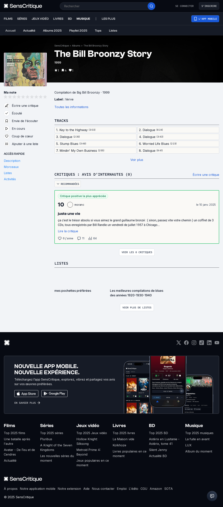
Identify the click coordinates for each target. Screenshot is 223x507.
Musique (194, 425)
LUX (188, 445)
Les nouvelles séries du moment (57, 458)
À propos (11, 489)
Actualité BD (158, 456)
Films (9, 425)
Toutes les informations (71, 107)
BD (152, 425)
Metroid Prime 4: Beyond (88, 452)
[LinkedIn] (209, 344)
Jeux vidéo (87, 425)
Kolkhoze (119, 445)
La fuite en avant (197, 439)
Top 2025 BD (158, 433)
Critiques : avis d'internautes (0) (93, 174)
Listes (61, 263)
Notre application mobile (37, 489)
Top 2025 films (14, 433)
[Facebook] (186, 344)
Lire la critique (68, 231)
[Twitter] (178, 344)
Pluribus (46, 439)
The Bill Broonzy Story (95, 45)
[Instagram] (194, 344)
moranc (79, 204)
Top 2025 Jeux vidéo (91, 433)
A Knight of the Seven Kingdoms (56, 447)
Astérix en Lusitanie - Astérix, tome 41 (164, 441)
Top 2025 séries (51, 433)
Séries (46, 425)
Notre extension (69, 489)
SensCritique (61, 45)
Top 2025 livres (124, 433)
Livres (119, 425)
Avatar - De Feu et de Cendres (19, 452)
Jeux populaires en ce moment (92, 463)
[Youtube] (217, 344)
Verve (69, 99)
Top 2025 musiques (199, 433)
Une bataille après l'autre (17, 441)
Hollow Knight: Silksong (87, 441)
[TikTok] (201, 344)
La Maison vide (123, 439)
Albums (76, 45)
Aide (86, 489)
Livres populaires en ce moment (129, 453)
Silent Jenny (158, 450)
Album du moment (198, 451)
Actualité (10, 460)
